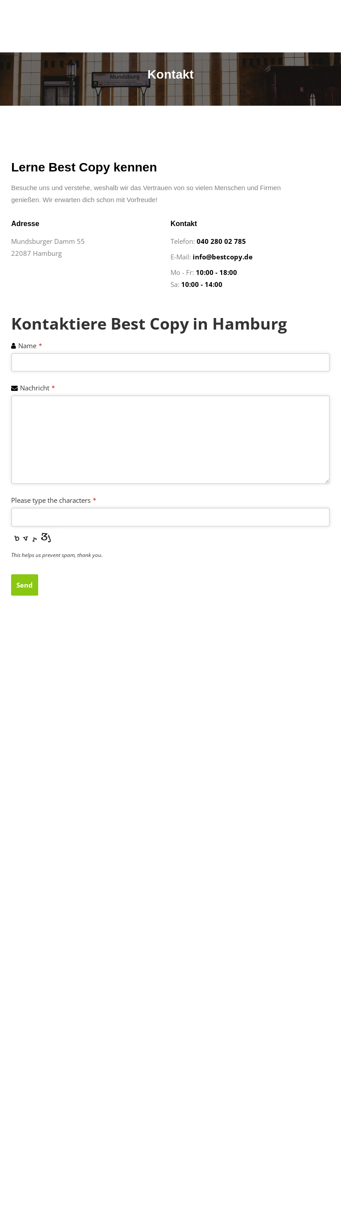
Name (30, 345)
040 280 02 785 (221, 241)
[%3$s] (170, 761)
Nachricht (37, 387)
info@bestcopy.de (223, 256)
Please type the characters (53, 500)
